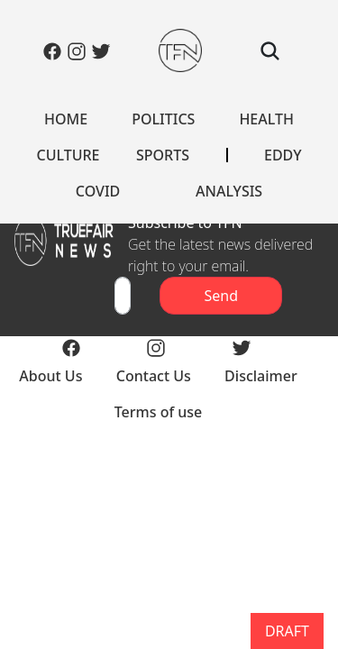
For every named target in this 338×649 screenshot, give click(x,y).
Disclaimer (260, 376)
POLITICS (163, 119)
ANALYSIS (229, 191)
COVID (98, 191)
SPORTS (162, 155)
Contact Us (153, 376)
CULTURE (67, 155)
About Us (50, 376)
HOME (65, 119)
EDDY (283, 155)
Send (221, 296)
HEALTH (266, 119)
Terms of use (158, 412)
